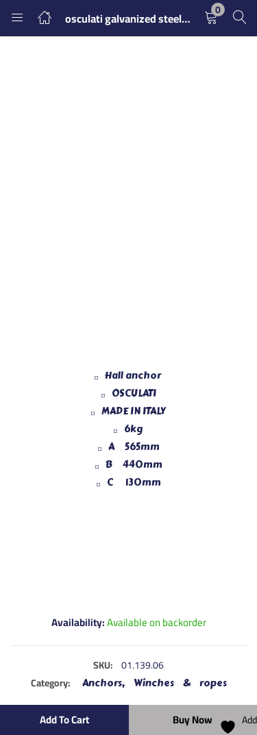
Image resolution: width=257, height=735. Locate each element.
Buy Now (192, 720)
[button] (211, 18)
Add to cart (64, 720)
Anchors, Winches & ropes (154, 683)
